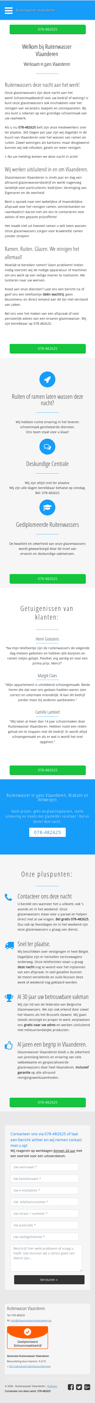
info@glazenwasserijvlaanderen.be (31, 1320)
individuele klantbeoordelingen (30, 1366)
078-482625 (47, 29)
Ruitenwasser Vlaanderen (35, 10)
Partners (52, 1386)
